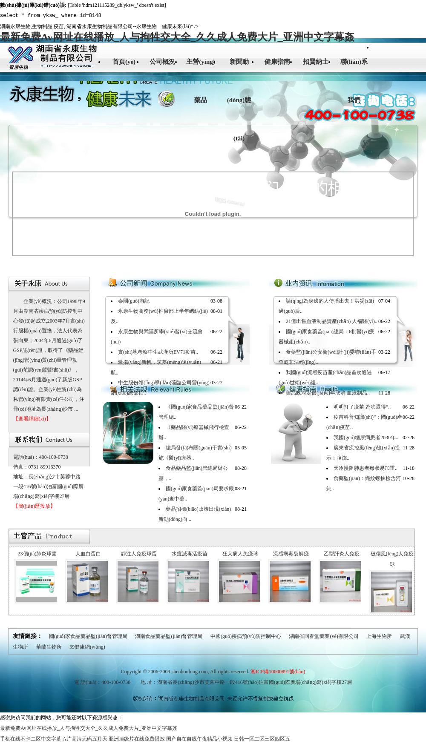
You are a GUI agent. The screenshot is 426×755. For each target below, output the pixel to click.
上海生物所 (379, 636)
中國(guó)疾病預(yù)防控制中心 (245, 636)
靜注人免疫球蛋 (139, 554)
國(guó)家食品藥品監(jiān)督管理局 (88, 636)
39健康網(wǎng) (87, 647)
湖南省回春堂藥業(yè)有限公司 (323, 636)
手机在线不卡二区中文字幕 (30, 739)
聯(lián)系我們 (354, 80)
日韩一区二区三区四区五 (262, 739)
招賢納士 (315, 61)
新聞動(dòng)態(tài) (239, 100)
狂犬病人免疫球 (240, 554)
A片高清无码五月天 (85, 739)
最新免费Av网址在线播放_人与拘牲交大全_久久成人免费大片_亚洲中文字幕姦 (177, 37)
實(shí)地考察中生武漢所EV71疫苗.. (158, 352)
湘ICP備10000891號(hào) (277, 672)
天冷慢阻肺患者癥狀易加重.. (365, 468)
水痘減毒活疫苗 (189, 554)
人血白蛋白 (88, 554)
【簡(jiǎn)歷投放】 (34, 506)
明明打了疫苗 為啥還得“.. (362, 407)
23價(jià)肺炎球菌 (37, 554)
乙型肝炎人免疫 (342, 554)
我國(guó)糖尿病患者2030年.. (366, 437)
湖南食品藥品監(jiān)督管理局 (168, 636)
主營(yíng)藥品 (200, 80)
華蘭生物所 (49, 647)
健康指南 (277, 61)
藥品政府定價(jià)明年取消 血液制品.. (328, 393)
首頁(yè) (123, 61)
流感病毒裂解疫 (291, 554)
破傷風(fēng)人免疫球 (392, 559)
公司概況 (162, 61)
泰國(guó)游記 (134, 301)
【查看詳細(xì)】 (32, 419)
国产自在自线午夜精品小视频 (199, 739)
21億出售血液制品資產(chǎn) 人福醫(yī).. (331, 321)
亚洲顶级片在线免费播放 (137, 739)
